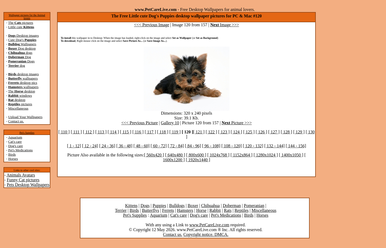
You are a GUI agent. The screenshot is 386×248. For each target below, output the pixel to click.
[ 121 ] (199, 132)
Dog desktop (22, 48)
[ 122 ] (211, 132)
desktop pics (22, 83)
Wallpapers (22, 44)
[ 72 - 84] (176, 146)
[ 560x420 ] (154, 155)
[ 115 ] (125, 132)
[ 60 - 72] (159, 146)
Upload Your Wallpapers (25, 117)
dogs (20, 53)
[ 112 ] (88, 132)
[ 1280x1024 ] (266, 155)
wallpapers (23, 78)
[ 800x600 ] (196, 155)
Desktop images (23, 35)
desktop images (23, 74)
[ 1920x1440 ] (198, 159)
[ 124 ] (236, 132)
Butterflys (150, 210)
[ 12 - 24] (90, 146)
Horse (201, 210)
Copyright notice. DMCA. (205, 234)
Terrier (121, 210)
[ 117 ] (150, 132)
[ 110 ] (64, 132)
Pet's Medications (20, 150)
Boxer (193, 205)
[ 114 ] (113, 132)
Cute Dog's (22, 40)
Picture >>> (237, 123)
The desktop (21, 91)
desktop (16, 100)
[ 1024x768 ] (218, 155)
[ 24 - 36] (107, 146)
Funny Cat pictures (23, 180)
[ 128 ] (286, 132)
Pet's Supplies (27, 132)
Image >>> (224, 24)
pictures (20, 104)
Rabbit (215, 210)
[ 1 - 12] (74, 146)
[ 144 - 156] (296, 146)
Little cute (21, 27)
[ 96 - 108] (211, 146)
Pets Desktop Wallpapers (28, 184)
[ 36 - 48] (124, 146)
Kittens (131, 205)
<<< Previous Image (151, 24)
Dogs (21, 61)
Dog (19, 57)
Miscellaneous (18, 108)
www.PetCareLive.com (209, 225)
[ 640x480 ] (175, 155)
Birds (12, 154)
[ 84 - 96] (193, 146)
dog (16, 65)
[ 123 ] (224, 132)
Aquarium (15, 137)
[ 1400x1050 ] (291, 155)
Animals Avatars (20, 175)
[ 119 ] (175, 132)
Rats (227, 210)
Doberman (232, 205)
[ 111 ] (76, 132)
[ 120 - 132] (253, 146)
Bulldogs (177, 205)
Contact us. (16, 121)
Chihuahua (210, 205)
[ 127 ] (274, 132)
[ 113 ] (100, 132)
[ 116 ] (138, 132)
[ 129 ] (299, 132)
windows (20, 95)
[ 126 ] (261, 132)
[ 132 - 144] (274, 146)
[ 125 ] (249, 132)
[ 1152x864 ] (242, 155)
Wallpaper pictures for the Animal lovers (27, 17)
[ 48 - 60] (141, 146)
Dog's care (15, 146)
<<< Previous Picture (139, 123)
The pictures (20, 23)
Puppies (159, 205)
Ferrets (168, 210)
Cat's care (15, 142)
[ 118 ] (162, 132)
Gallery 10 (170, 123)
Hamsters (185, 210)
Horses (13, 159)
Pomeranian (254, 205)
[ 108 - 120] (231, 146)
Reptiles (241, 210)
